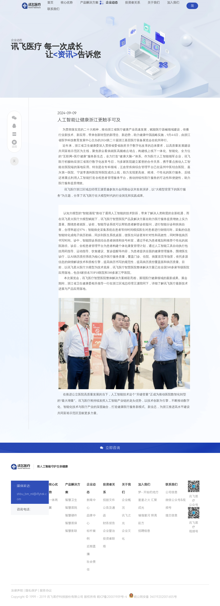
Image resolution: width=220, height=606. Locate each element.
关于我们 (126, 488)
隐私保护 (31, 590)
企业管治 (109, 531)
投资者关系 (109, 488)
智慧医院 (71, 507)
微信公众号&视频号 (175, 503)
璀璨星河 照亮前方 (147, 519)
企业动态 (91, 488)
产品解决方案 (72, 488)
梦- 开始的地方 (148, 492)
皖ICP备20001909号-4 (112, 596)
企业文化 (126, 534)
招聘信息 (144, 531)
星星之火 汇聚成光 (147, 503)
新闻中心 (91, 503)
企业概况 (126, 503)
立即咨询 (110, 448)
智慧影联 (71, 531)
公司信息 (171, 492)
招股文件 (109, 500)
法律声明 (17, 590)
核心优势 (53, 488)
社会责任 (91, 565)
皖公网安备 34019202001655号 (153, 596)
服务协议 (46, 590)
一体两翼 (53, 503)
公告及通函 (109, 511)
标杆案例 (91, 534)
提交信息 (171, 515)
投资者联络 (109, 542)
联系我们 (53, 9)
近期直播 (91, 550)
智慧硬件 (71, 515)
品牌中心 (91, 519)
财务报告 (109, 523)
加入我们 (144, 484)
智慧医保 (71, 523)
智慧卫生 (71, 500)
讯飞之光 (126, 519)
